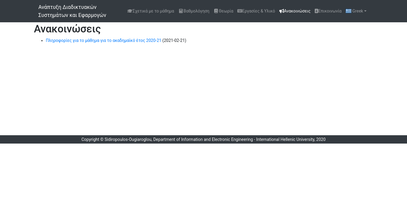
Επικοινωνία (328, 11)
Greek (354, 11)
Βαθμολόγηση (193, 11)
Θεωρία (224, 11)
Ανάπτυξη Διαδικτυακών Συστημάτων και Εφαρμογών (72, 11)
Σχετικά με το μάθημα (150, 11)
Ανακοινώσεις (296, 10)
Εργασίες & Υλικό (256, 11)
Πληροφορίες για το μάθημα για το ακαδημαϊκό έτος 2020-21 (103, 40)
